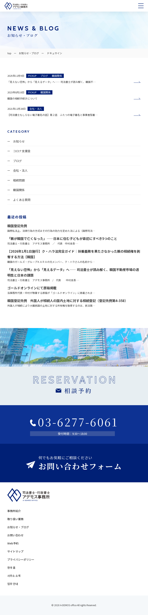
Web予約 (12, 543)
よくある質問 (21, 200)
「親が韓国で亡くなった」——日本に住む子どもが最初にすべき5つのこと (62, 238)
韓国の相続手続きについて (23, 98)
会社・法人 (20, 170)
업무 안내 (12, 584)
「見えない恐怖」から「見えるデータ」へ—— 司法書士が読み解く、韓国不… (51, 82)
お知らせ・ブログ (29, 53)
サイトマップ (15, 551)
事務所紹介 (14, 511)
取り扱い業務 (15, 519)
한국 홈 (11, 567)
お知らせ (19, 141)
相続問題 (19, 180)
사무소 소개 (13, 576)
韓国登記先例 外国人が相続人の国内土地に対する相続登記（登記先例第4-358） (67, 300)
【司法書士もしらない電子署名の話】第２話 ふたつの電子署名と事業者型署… (52, 115)
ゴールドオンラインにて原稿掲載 (31, 287)
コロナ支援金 (21, 151)
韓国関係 (19, 190)
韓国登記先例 (17, 225)
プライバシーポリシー (20, 559)
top (9, 53)
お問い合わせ (15, 535)
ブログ (17, 161)
